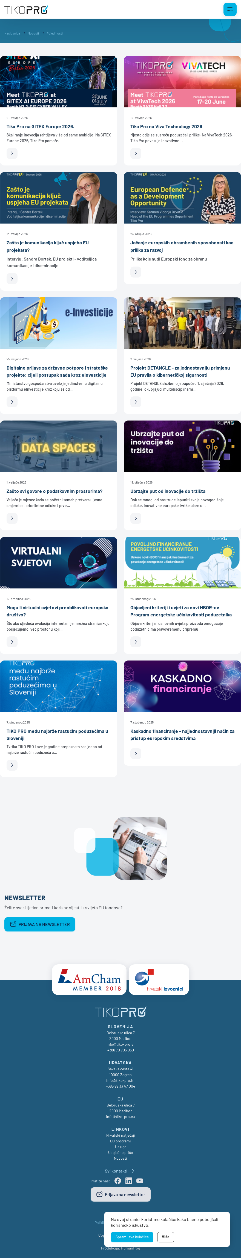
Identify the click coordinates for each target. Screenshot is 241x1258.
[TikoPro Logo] (26, 9)
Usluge (120, 1147)
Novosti (120, 1158)
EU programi (120, 1141)
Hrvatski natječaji (120, 1135)
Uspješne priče (120, 1152)
